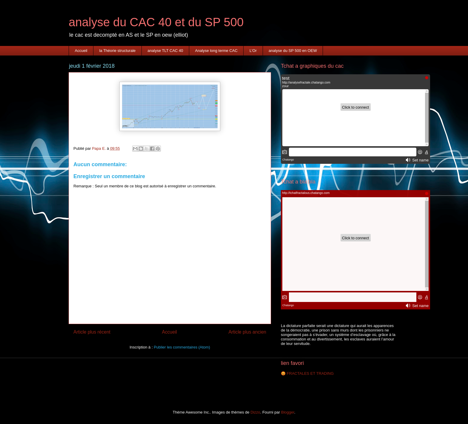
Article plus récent (91, 331)
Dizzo (255, 412)
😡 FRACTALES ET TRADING (307, 373)
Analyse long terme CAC (216, 50)
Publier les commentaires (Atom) (182, 347)
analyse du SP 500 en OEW (293, 50)
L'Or (253, 50)
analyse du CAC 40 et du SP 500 (156, 22)
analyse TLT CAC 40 (165, 50)
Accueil (81, 50)
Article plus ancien (247, 331)
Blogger (287, 412)
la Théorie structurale (117, 50)
